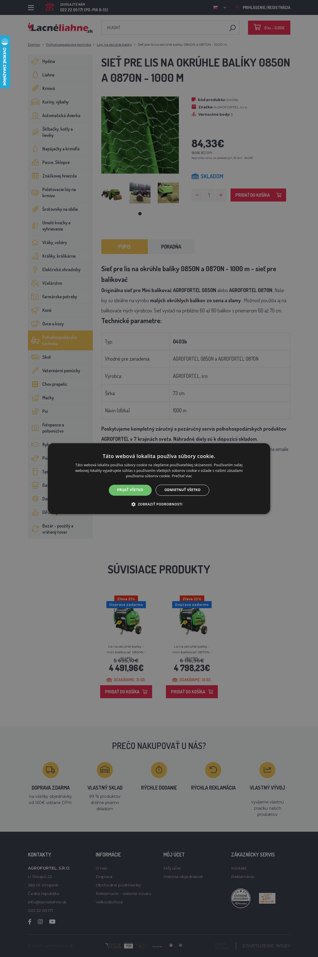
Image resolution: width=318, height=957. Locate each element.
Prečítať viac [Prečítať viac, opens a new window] (182, 476)
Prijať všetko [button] (130, 490)
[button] (159, 504)
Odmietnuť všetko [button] (183, 490)
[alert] (159, 478)
